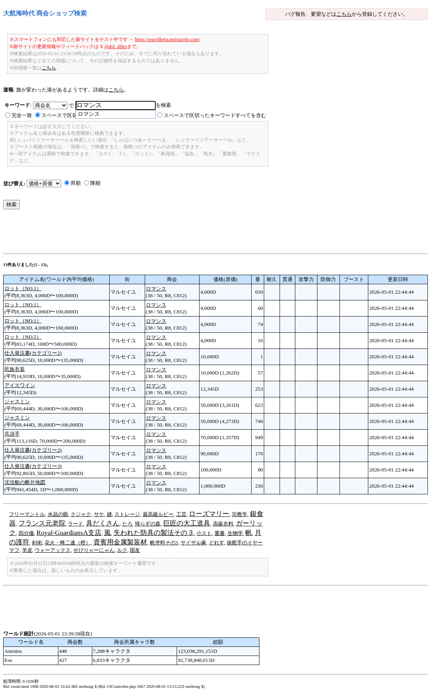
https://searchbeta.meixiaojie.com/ (167, 39)
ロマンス (156, 289)
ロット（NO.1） (22, 288)
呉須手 (12, 434)
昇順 (76, 183)
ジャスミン (17, 401)
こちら (344, 14)
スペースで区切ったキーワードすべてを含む (215, 115)
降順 (95, 183)
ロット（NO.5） (22, 337)
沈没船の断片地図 (24, 482)
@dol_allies (115, 46)
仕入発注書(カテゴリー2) (33, 353)
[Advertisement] (146, 233)
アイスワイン (19, 385)
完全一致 (21, 115)
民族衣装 (14, 369)
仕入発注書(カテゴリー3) (33, 466)
